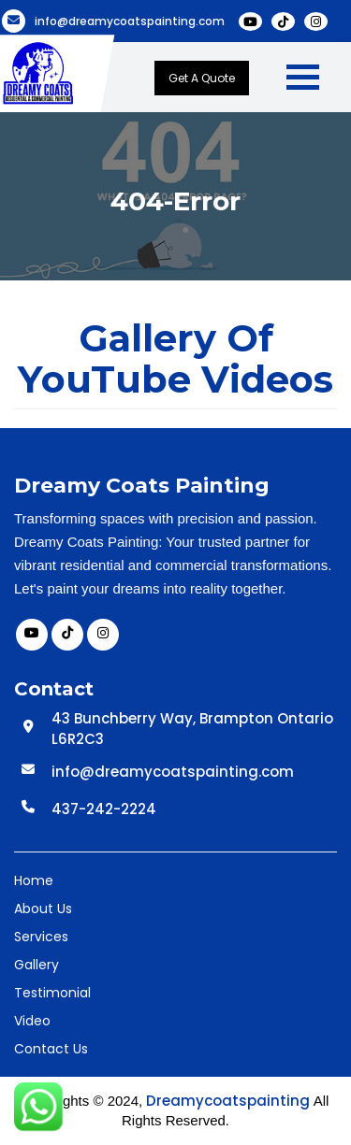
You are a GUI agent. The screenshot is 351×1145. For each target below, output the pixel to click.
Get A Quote (201, 78)
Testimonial (52, 992)
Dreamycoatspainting (228, 1100)
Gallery (36, 964)
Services (41, 936)
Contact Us (51, 1048)
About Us (43, 908)
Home (33, 880)
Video (32, 1020)
